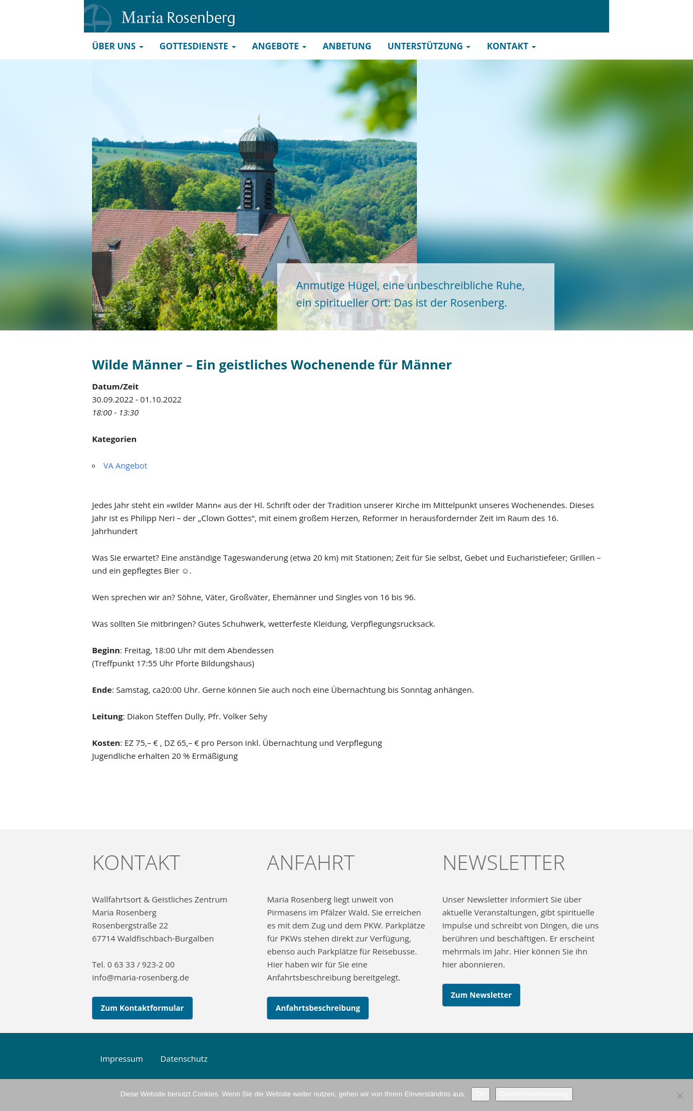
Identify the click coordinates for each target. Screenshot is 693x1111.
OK (480, 1094)
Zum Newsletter (481, 995)
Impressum (121, 1058)
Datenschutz (183, 1058)
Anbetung (347, 46)
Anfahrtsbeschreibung (318, 1008)
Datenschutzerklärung (534, 1094)
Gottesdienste (198, 46)
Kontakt (511, 46)
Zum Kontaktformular (142, 1008)
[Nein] (679, 1095)
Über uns (117, 46)
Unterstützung (429, 46)
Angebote (279, 46)
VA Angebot (125, 465)
